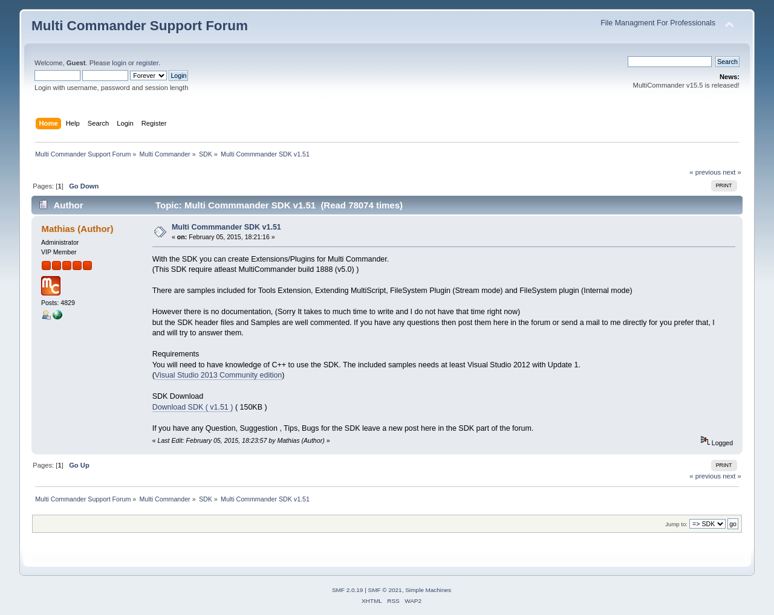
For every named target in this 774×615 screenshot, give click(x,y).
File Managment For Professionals (657, 23)
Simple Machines (428, 590)
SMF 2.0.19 (347, 590)
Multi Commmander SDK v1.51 (226, 227)
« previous (705, 172)
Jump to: (676, 524)
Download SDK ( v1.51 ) (192, 407)
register (147, 62)
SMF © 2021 (385, 590)
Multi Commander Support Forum (139, 25)
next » (732, 172)
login (119, 62)
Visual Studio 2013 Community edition (218, 375)
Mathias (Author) (77, 229)
